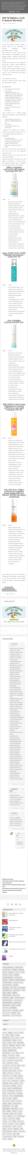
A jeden (15, 1032)
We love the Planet (7, 1131)
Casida (17, 1052)
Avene (4, 1042)
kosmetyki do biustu (7, 982)
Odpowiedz (15, 784)
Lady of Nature (6, 1085)
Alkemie (12, 1035)
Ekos (18, 1065)
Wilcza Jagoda (21, 1131)
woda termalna (6, 1015)
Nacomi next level (17, 1103)
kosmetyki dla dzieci (19, 979)
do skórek (17, 972)
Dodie (4, 1062)
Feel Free (5, 1070)
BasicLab (19, 1047)
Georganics (17, 1073)
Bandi (23, 1045)
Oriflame (20, 1111)
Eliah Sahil (5, 1067)
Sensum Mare (21, 1121)
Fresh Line (19, 1070)
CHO (13, 1052)
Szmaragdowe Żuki (7, 1126)
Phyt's (11, 1113)
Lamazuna (13, 1085)
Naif (12, 1105)
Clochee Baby (11, 1055)
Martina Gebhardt (11, 1093)
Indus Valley (5, 1083)
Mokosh (15, 1098)
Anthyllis (14, 1040)
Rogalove (5, 1121)
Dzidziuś (16, 1062)
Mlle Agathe (9, 1098)
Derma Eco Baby (18, 1060)
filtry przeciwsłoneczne (8, 589)
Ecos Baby (13, 1065)
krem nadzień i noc (7, 989)
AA (3, 1035)
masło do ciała (16, 995)
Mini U (11, 1095)
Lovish (4, 1090)
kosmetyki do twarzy (18, 982)
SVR (10, 1121)
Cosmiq (17, 1055)
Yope (4, 1133)
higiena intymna (18, 977)
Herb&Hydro (11, 1078)
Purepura (5, 1118)
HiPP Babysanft (14, 1080)
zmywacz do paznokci (16, 1015)
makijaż (9, 992)
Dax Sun (22, 1057)
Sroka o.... (19, 1149)
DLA (18, 1057)
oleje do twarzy (17, 1002)
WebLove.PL (14, 1152)
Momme (13, 1100)
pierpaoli (10, 1138)
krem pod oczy (16, 989)
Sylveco (22, 1123)
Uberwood (10, 1128)
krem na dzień (21, 987)
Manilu (4, 1093)
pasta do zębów (6, 1005)
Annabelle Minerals (7, 1040)
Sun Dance (11, 1123)
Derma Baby (10, 1060)
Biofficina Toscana (12, 1050)
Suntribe (17, 1123)
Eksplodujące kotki (13, 920)
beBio (15, 1136)
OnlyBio (9, 1111)
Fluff (15, 1070)
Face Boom (16, 1067)
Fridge (4, 1073)
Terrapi (14, 1126)
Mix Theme (14, 1151)
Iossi (11, 1083)
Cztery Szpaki (12, 1057)
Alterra (12, 1037)
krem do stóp (13, 987)
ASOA (7, 1035)
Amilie (22, 1037)
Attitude (20, 1040)
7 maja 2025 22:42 (12, 792)
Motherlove (19, 1100)
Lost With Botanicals (17, 1088)
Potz (14, 1116)
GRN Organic (10, 1073)
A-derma (21, 1032)
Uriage (21, 1128)
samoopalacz (15, 1010)
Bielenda (5, 1050)
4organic (10, 1032)
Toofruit (4, 1128)
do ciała (5, 972)
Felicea (10, 1070)
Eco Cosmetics (6, 1065)
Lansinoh (19, 1085)
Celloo (22, 1052)
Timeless (20, 1126)
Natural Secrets (6, 1108)
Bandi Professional (7, 1047)
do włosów (16, 974)
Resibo (18, 1118)
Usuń (22, 784)
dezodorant (21, 969)
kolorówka (5, 979)
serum (21, 1010)
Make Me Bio (19, 1090)
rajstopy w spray (7, 1010)
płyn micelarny (13, 1007)
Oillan (4, 1111)
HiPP (8, 1080)
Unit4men (16, 1128)
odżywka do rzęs (18, 1000)
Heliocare (20, 1075)
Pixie (15, 1113)
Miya (4, 1098)
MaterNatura (19, 1093)
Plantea (20, 1113)
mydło (11, 997)
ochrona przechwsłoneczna (9, 590)
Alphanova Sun (6, 1037)
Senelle (14, 1121)
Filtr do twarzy (9, 587)
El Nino (23, 1065)
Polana (4, 1116)
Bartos (14, 1047)
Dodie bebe (9, 1062)
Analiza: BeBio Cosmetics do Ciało (17, 949)
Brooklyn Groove (6, 1052)
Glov (12, 1075)
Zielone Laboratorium (7, 1136)
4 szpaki (5, 1032)
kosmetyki (11, 979)
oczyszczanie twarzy (19, 997)
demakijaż (14, 969)
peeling (13, 1005)
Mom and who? (6, 1100)
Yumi (14, 1133)
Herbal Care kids (19, 1078)
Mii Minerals (5, 1095)
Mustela (4, 1103)
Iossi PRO (16, 1083)
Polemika (10, 1116)
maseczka (14, 992)
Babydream (12, 1045)
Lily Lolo (4, 1088)
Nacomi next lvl (6, 1105)
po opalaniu (5, 1007)
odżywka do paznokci (8, 1000)
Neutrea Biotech (14, 1108)
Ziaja (18, 1133)
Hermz (4, 1080)
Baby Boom (5, 1045)
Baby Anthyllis (20, 1042)
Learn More (12, 11)
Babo (14, 1042)
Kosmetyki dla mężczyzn (8, 967)
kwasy (23, 989)
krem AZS (16, 984)
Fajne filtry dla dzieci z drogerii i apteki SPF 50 (16, 914)
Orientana (14, 1111)
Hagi (15, 1075)
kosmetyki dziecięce (7, 984)
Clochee (4, 1055)
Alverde (17, 1037)
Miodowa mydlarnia (18, 1095)
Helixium (5, 1078)
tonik (19, 1012)
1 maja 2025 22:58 (12, 645)
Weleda (15, 1131)
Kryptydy (11, 956)
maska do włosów (7, 995)
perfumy (18, 1005)
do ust (10, 974)
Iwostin (21, 1083)
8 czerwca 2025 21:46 (13, 815)
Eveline (10, 1067)
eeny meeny (21, 1136)
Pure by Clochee (20, 1116)
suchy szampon (6, 1012)
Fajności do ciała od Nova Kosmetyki (17, 941)
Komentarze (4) (12, 23)
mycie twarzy (6, 997)
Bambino (18, 1045)
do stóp (22, 972)
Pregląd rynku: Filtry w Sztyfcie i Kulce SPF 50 (16, 935)
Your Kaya (9, 1133)
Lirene (9, 1088)
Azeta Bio (9, 1042)
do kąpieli (10, 972)
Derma (4, 1060)
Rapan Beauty (12, 1118)
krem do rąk (6, 987)
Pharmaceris (5, 1113)
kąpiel (4, 992)
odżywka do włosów (7, 1002)
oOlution (5, 1138)
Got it (18, 11)
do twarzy (5, 974)
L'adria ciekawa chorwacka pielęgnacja (15, 928)
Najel (16, 1105)
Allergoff (17, 1035)
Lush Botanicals (10, 1090)
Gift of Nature (6, 1075)
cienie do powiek (7, 969)
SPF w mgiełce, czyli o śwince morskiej (14, 621)
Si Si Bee (5, 1123)
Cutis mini (5, 1057)
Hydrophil (22, 1080)
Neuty (21, 1108)
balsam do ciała (19, 967)
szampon (14, 1012)
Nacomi (9, 1103)
